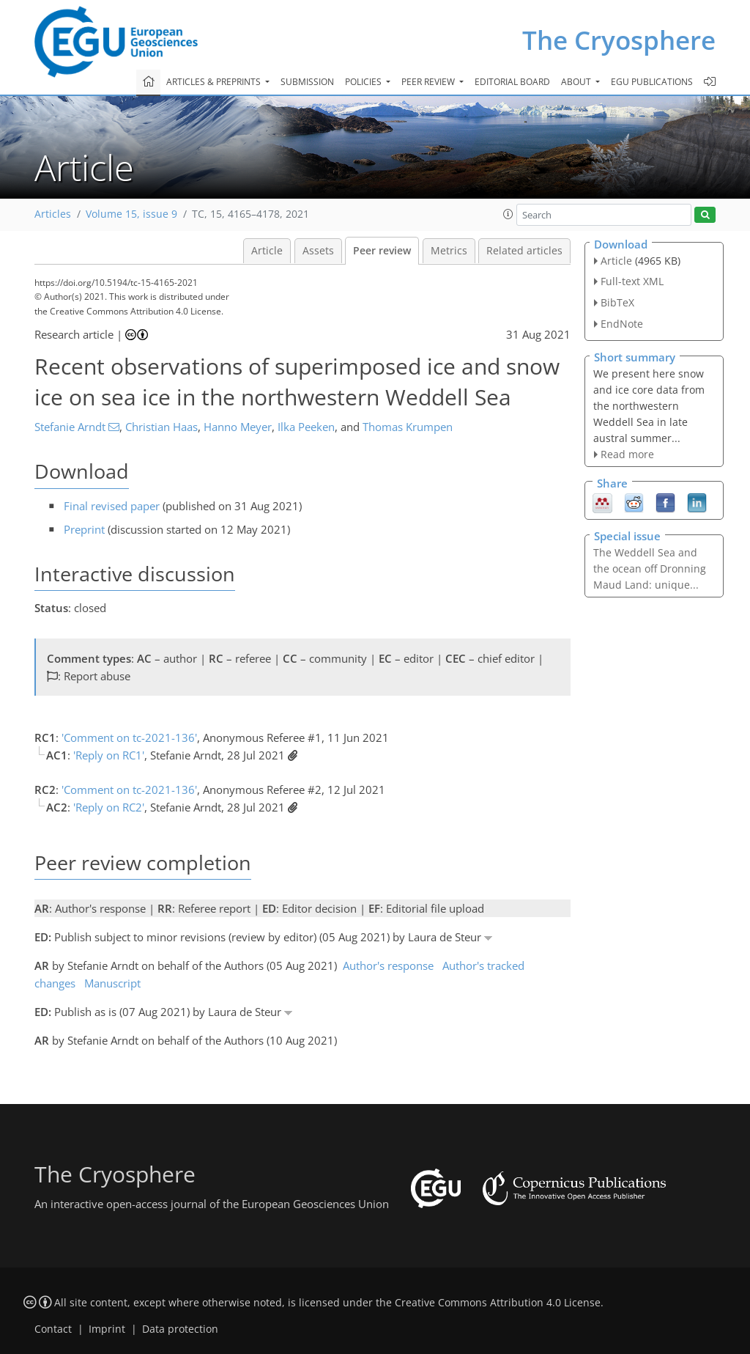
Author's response (388, 965)
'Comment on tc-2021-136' (129, 737)
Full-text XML (632, 281)
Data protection (180, 1329)
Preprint (84, 529)
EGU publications (652, 82)
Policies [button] (364, 82)
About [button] (577, 82)
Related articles (524, 250)
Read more (627, 454)
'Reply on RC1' (108, 755)
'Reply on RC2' (108, 807)
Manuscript (112, 983)
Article (267, 250)
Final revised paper (112, 505)
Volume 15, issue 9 (131, 214)
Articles (52, 214)
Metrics (449, 250)
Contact (53, 1329)
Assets (318, 250)
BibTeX (617, 302)
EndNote (622, 324)
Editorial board (512, 82)
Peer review (382, 250)
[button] (508, 214)
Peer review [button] (429, 82)
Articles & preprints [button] (214, 82)
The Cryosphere (619, 40)
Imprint (107, 1329)
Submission (307, 82)
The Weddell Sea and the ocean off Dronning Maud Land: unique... (649, 568)
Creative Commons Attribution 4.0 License (498, 1302)
